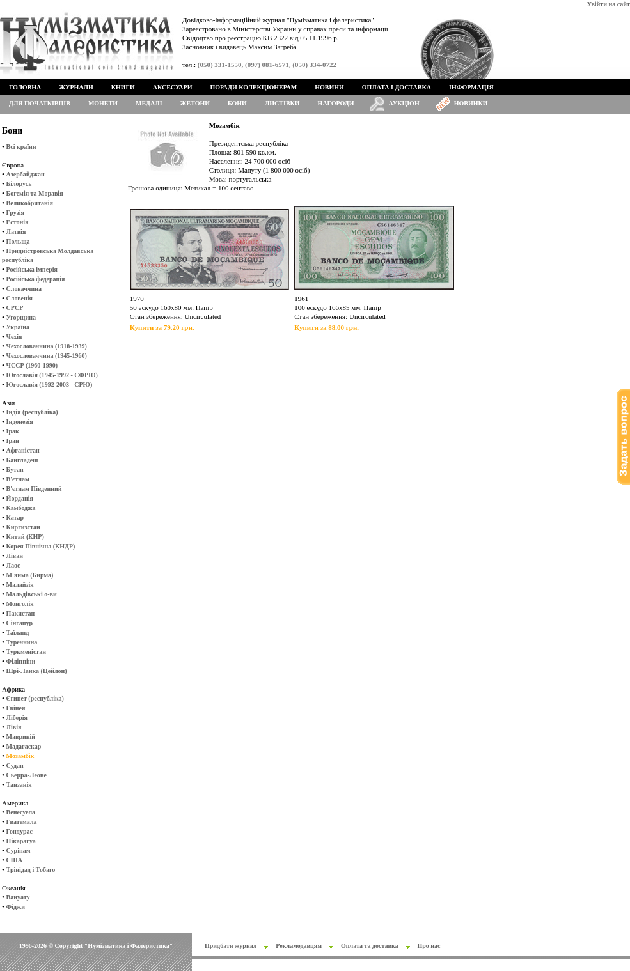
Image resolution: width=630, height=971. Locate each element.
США (14, 860)
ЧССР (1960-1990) (32, 365)
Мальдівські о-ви (31, 594)
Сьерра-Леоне (26, 775)
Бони (237, 103)
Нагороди (336, 103)
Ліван (14, 555)
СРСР (15, 307)
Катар (15, 517)
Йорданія (19, 498)
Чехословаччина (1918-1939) (46, 346)
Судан (15, 765)
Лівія (14, 727)
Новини (329, 87)
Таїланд (17, 632)
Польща (18, 241)
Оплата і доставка (396, 87)
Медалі (149, 103)
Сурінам (18, 850)
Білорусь (19, 183)
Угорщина (21, 317)
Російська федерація (35, 279)
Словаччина (24, 288)
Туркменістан (26, 651)
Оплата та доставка (369, 945)
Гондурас (19, 831)
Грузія (15, 212)
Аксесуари (173, 87)
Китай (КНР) (25, 536)
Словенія (19, 298)
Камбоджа (21, 507)
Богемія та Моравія (34, 193)
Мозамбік (20, 755)
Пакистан (20, 613)
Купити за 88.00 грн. (326, 327)
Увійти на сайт (608, 4)
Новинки (471, 103)
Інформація (471, 87)
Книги (123, 87)
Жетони (195, 103)
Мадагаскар (24, 746)
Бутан (15, 469)
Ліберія (17, 717)
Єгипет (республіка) (35, 698)
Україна (17, 326)
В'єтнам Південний (34, 488)
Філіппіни (21, 661)
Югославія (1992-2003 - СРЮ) (49, 384)
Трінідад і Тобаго (31, 869)
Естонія (17, 222)
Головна (25, 87)
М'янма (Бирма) (30, 575)
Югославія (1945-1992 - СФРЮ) (52, 374)
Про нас (429, 945)
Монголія (20, 603)
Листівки (282, 103)
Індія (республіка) (32, 412)
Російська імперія (32, 269)
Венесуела (20, 812)
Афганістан (23, 450)
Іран (12, 440)
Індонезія (19, 421)
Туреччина (22, 642)
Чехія (14, 336)
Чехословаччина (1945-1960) (46, 355)
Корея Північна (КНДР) (40, 546)
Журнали (76, 87)
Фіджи (15, 906)
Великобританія (29, 202)
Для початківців (39, 103)
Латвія (16, 231)
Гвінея (16, 707)
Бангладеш (22, 459)
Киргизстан (23, 527)
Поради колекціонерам (253, 87)
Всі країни (21, 146)
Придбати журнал (230, 945)
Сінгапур (19, 622)
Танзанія (19, 784)
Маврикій (20, 736)
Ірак (12, 431)
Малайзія (20, 584)
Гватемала (21, 821)
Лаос (13, 565)
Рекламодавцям (299, 945)
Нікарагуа (21, 840)
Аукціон (404, 103)
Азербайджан (25, 174)
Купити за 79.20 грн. (162, 327)
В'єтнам (17, 479)
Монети (103, 103)
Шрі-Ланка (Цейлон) (36, 670)
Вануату (18, 897)
